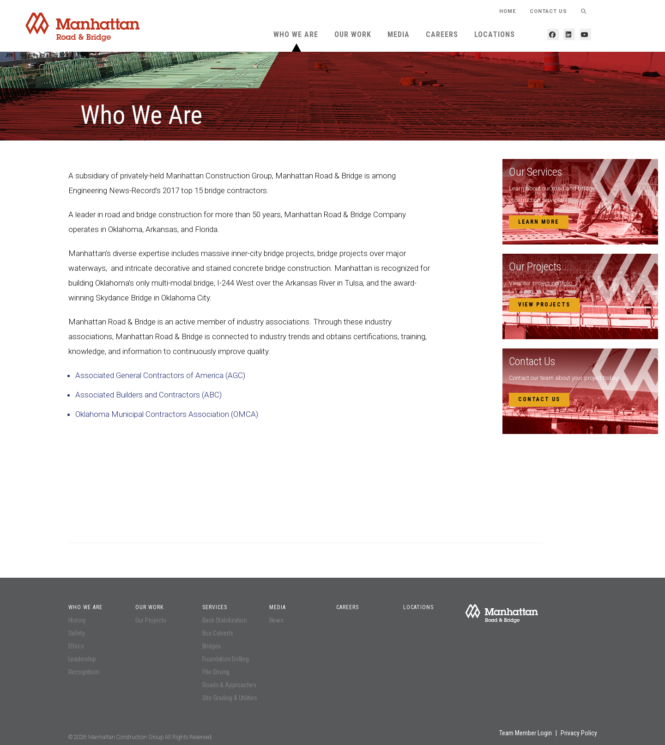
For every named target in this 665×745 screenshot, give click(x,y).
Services (214, 607)
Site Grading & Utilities (229, 698)
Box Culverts (218, 633)
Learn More (538, 222)
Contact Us (548, 11)
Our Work (352, 34)
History (77, 620)
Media (398, 34)
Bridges (211, 646)
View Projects (544, 304)
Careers (442, 34)
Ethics (76, 646)
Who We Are (295, 34)
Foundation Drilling (225, 659)
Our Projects (151, 620)
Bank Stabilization (224, 620)
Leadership (82, 659)
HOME (507, 11)
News (276, 620)
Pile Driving (216, 672)
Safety (76, 633)
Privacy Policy (579, 733)
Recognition (83, 672)
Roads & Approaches (229, 685)
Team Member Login (525, 733)
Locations (494, 34)
